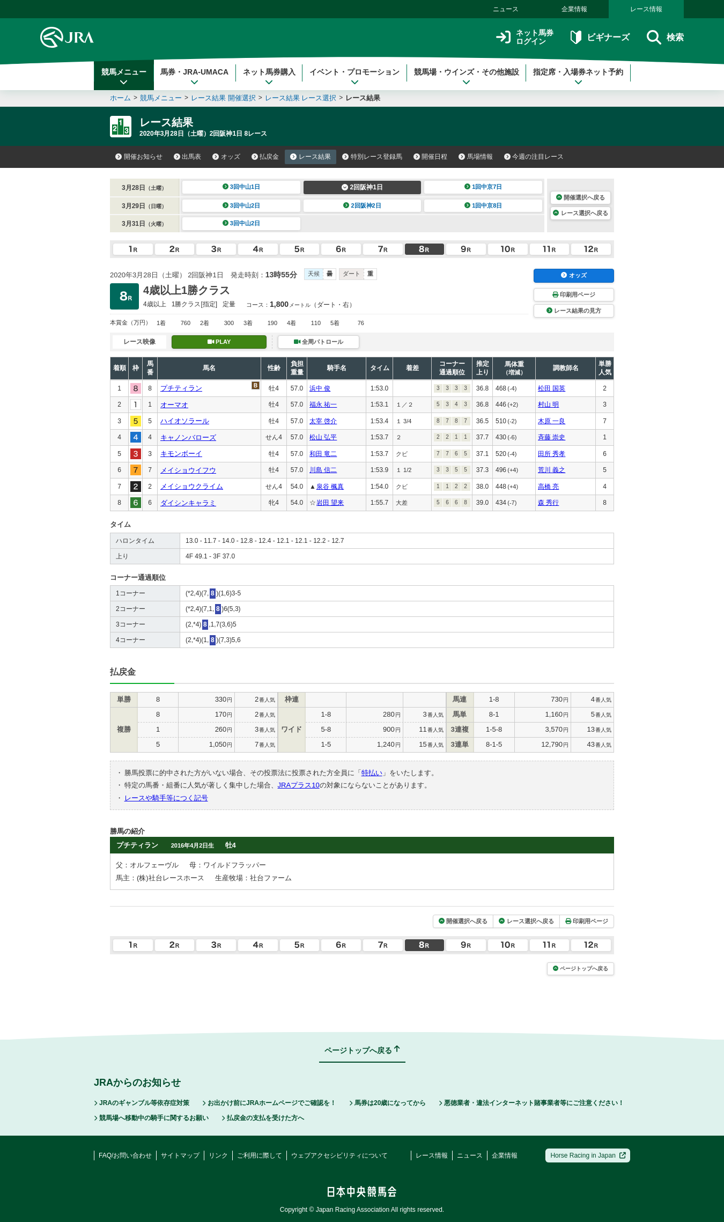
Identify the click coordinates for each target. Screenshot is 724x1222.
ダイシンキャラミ (188, 503)
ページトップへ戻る (580, 968)
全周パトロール (318, 341)
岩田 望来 (330, 502)
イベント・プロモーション (354, 77)
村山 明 (548, 404)
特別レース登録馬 (372, 156)
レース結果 (310, 156)
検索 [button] (665, 37)
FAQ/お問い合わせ (125, 1155)
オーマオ (174, 405)
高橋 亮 (548, 486)
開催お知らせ (138, 156)
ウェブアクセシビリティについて (339, 1155)
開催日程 (430, 156)
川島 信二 (323, 470)
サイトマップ (180, 1155)
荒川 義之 (551, 470)
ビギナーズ (600, 37)
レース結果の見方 (573, 310)
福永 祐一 (323, 404)
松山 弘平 (323, 437)
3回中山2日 (242, 205)
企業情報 (574, 9)
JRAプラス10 (299, 785)
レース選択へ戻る (580, 213)
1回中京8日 (483, 205)
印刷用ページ (573, 294)
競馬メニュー (123, 77)
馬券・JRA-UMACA (194, 77)
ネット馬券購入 (269, 77)
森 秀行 (548, 502)
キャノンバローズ (188, 437)
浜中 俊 (319, 388)
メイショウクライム (191, 486)
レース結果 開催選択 (223, 98)
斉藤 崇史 (551, 437)
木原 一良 (551, 421)
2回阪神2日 (362, 205)
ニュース (506, 9)
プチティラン (181, 388)
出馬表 (188, 156)
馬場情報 (476, 156)
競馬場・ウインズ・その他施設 (466, 77)
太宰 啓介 (323, 421)
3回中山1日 (242, 186)
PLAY (219, 341)
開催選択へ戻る (580, 197)
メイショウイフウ (188, 470)
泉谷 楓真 (330, 486)
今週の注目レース (534, 156)
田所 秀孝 (551, 454)
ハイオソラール (184, 421)
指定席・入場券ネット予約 (578, 77)
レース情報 (646, 9)
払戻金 (265, 156)
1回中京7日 (483, 186)
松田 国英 (551, 388)
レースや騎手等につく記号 (166, 798)
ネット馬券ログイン (524, 37)
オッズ (226, 156)
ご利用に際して (259, 1155)
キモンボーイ (181, 454)
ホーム (120, 98)
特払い (371, 773)
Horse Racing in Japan (588, 1155)
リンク (218, 1155)
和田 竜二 (323, 454)
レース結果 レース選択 (301, 98)
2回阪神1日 (362, 187)
